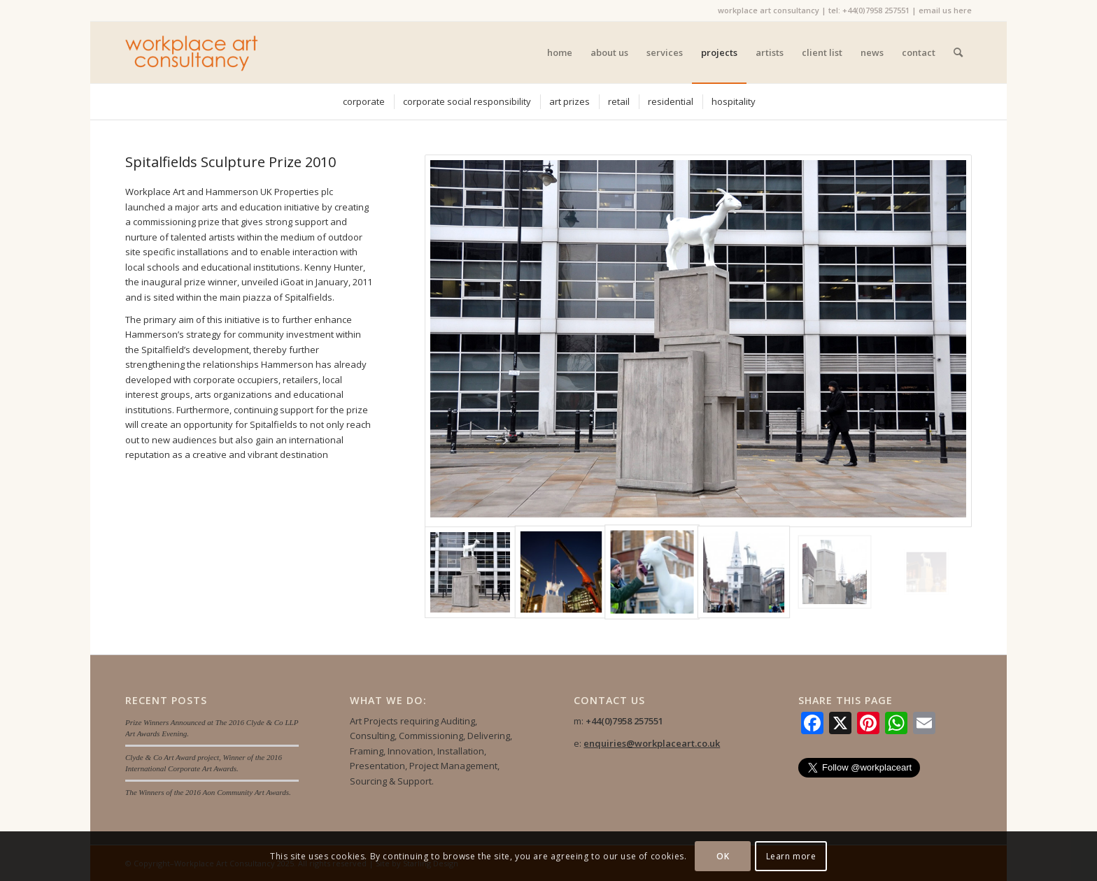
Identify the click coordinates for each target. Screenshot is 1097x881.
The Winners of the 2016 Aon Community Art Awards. (208, 792)
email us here (945, 10)
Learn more (791, 856)
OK (722, 856)
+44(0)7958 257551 (876, 10)
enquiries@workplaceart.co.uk (651, 743)
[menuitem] (559, 52)
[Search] (958, 52)
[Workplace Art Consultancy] (192, 52)
